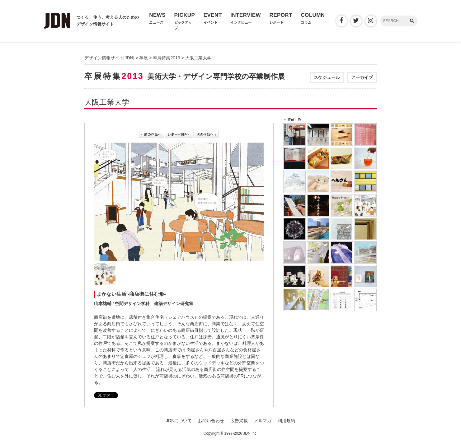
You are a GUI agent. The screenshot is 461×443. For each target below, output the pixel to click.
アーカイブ (362, 77)
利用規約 (286, 420)
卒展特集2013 (166, 57)
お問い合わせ (211, 420)
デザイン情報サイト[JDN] (109, 57)
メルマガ (262, 420)
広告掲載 (239, 420)
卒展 (143, 57)
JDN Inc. (250, 433)
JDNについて (179, 420)
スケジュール (327, 77)
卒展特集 (184, 76)
